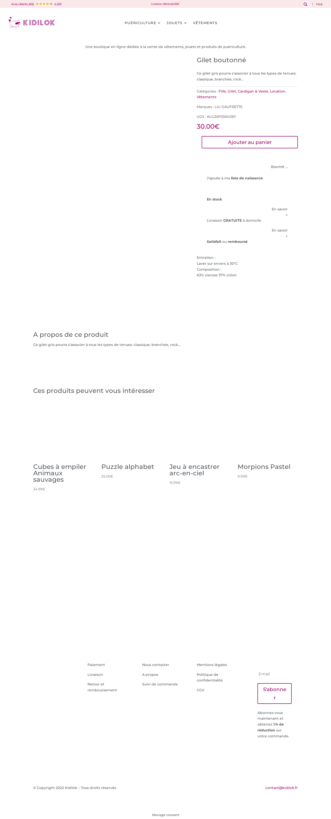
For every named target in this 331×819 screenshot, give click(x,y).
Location (277, 91)
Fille (222, 91)
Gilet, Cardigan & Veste (248, 91)
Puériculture (140, 23)
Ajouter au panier (250, 142)
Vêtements (205, 23)
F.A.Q (319, 4)
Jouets (174, 23)
